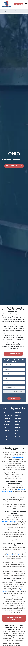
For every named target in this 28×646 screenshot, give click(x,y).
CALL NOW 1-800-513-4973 (14, 618)
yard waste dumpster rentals (14, 520)
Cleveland (18, 418)
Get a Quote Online (18, 4)
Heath (17, 431)
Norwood (18, 440)
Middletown (7, 440)
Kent (5, 434)
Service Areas (10, 11)
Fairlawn (6, 424)
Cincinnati (7, 418)
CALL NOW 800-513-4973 (14, 165)
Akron (5, 412)
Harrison (6, 431)
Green (5, 428)
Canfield (18, 415)
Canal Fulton (8, 415)
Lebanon (18, 434)
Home (3, 11)
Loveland (6, 437)
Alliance (18, 412)
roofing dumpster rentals (13, 554)
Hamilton (18, 428)
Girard (17, 424)
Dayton (17, 421)
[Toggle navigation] (25, 4)
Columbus (7, 421)
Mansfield (18, 437)
